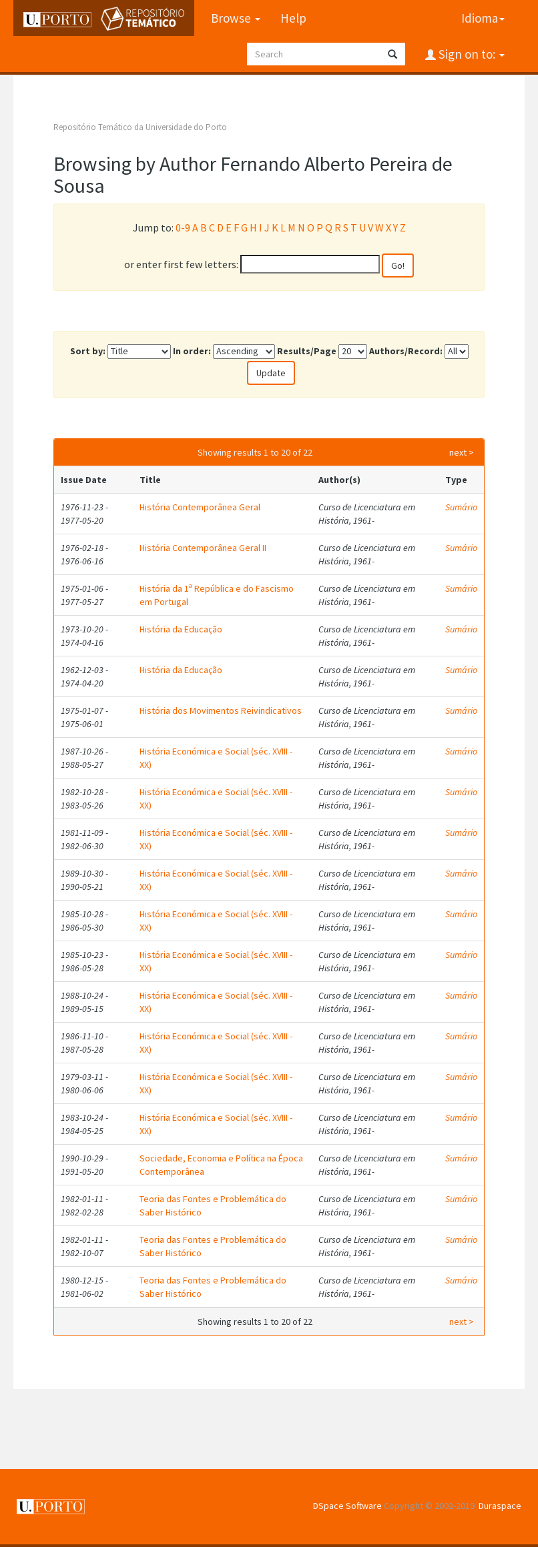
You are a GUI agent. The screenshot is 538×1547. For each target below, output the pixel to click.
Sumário (461, 507)
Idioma (483, 18)
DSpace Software (347, 1506)
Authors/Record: (406, 351)
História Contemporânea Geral (200, 507)
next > (461, 452)
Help (293, 18)
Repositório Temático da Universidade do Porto (140, 127)
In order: (192, 351)
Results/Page (306, 351)
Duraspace (500, 1506)
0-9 (183, 227)
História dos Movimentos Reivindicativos (221, 710)
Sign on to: (470, 54)
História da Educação (181, 629)
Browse (235, 18)
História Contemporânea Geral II (203, 548)
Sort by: (87, 351)
